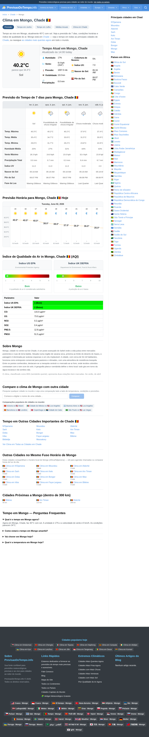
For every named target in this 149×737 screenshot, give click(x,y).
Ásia (137, 8)
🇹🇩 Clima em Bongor (52, 478)
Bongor (39, 433)
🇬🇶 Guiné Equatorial (120, 124)
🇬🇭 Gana (115, 117)
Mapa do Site (47, 680)
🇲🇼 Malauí (115, 155)
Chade (12, 15)
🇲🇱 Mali (114, 159)
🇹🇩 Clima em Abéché (86, 467)
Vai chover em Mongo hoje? (19, 536)
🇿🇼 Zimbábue (117, 255)
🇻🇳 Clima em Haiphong (86, 645)
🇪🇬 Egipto (115, 100)
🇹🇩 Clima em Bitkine (86, 483)
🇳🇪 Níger (115, 179)
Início (5, 15)
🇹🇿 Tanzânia (116, 238)
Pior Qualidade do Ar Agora (90, 682)
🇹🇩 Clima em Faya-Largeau (52, 483)
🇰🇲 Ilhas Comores (119, 131)
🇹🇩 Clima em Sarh (18, 472)
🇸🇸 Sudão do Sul (118, 235)
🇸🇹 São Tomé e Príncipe (122, 217)
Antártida (85, 8)
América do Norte (48, 8)
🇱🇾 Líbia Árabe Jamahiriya (123, 148)
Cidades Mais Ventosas (88, 673)
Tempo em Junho (24, 27)
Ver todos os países (102, 2)
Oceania (112, 8)
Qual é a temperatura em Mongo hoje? (24, 542)
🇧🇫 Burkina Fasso (119, 79)
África (125, 8)
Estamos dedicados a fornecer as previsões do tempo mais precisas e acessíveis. (56, 664)
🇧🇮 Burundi (116, 83)
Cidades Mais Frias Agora (89, 665)
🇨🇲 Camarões (117, 90)
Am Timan (74, 429)
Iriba (4, 436)
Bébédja (6, 439)
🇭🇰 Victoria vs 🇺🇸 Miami (13, 406)
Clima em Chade (80, 27)
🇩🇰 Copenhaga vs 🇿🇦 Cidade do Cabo (46, 410)
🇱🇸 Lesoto (115, 142)
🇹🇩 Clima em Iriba (18, 483)
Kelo (38, 429)
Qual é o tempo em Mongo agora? (22, 519)
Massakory (41, 439)
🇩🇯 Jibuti (115, 138)
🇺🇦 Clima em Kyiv (24, 649)
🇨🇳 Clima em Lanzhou (43, 649)
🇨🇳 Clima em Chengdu (44, 645)
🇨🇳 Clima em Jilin (63, 649)
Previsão (8, 27)
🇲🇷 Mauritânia (117, 166)
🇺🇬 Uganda (116, 248)
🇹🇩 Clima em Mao (86, 478)
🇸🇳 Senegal (116, 221)
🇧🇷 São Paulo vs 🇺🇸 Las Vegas (78, 410)
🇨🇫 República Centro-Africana (124, 193)
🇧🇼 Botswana (117, 76)
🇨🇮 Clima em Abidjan (129, 645)
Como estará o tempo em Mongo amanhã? (26, 531)
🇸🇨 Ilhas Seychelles (120, 135)
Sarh (5, 429)
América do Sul (68, 8)
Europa (99, 8)
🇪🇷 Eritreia (115, 104)
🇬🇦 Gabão (115, 110)
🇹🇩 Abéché (86, 501)
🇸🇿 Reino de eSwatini (120, 190)
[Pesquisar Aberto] (145, 7)
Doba (5, 433)
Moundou (40, 426)
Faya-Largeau (42, 436)
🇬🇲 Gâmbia (116, 114)
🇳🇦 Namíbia (116, 176)
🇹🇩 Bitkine (18, 501)
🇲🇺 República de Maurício (122, 197)
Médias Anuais (62, 27)
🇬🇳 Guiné (115, 121)
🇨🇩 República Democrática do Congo (128, 200)
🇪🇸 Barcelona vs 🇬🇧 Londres (15, 410)
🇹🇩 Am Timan (52, 501)
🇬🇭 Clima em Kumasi (123, 649)
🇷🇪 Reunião (116, 204)
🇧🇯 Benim (115, 73)
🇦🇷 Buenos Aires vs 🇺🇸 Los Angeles (78, 406)
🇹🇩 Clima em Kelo (52, 472)
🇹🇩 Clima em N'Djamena (18, 467)
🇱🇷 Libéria (115, 145)
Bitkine (73, 436)
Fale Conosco (47, 671)
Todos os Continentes (50, 684)
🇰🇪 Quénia (116, 186)
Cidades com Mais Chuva (89, 669)
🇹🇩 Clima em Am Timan (86, 472)
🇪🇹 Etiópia (115, 107)
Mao (72, 433)
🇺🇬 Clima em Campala (108, 645)
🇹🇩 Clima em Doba (18, 478)
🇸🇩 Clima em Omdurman (21, 645)
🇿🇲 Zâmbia (116, 252)
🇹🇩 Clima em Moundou (52, 467)
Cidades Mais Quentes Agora (91, 661)
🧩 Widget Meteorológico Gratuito (55, 696)
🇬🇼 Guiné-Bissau (118, 128)
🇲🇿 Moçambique (118, 173)
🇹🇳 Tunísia (116, 245)
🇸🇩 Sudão (115, 231)
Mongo (114, 49)
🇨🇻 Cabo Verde (118, 86)
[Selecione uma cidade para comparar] (35, 396)
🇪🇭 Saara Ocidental (120, 210)
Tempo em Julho (44, 27)
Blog (43, 676)
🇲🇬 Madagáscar (118, 152)
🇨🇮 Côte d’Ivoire (118, 97)
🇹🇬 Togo (114, 242)
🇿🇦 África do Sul (118, 62)
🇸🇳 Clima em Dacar (104, 649)
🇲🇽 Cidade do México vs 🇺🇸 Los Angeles (43, 406)
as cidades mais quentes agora (36, 40)
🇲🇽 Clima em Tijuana (65, 645)
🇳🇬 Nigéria (115, 183)
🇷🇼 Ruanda (116, 207)
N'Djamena (8, 426)
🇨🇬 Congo (115, 93)
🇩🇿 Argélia (115, 69)
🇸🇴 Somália (116, 228)
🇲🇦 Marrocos (117, 162)
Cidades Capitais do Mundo (53, 692)
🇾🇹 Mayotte (116, 169)
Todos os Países (48, 688)
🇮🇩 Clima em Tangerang (83, 649)
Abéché (73, 426)
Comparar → (77, 396)
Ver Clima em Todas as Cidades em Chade (22, 444)
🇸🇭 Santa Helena (118, 214)
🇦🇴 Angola (115, 66)
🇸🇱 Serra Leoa (117, 224)
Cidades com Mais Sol (88, 678)
